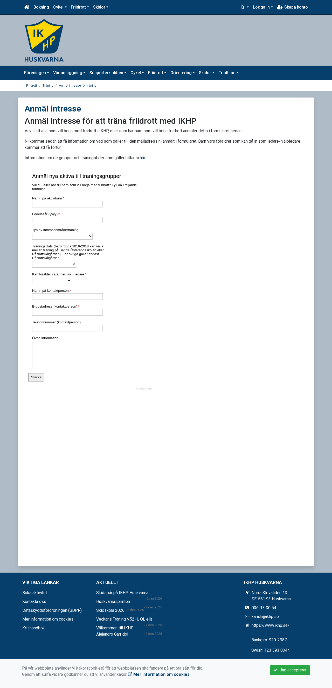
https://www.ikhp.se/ (270, 625)
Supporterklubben (106, 72)
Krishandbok (33, 628)
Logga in (261, 7)
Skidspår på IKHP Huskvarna (122, 592)
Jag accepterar (290, 670)
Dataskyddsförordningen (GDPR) (52, 610)
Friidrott (78, 7)
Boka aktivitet (34, 592)
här (142, 157)
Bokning (41, 7)
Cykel (58, 7)
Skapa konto (292, 7)
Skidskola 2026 (110, 610)
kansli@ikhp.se (265, 616)
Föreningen (35, 72)
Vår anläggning (67, 72)
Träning (48, 85)
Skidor (99, 7)
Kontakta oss (34, 601)
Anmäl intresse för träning (77, 85)
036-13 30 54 (264, 607)
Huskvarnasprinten (113, 601)
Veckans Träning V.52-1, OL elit (124, 619)
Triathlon (227, 72)
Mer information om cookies (47, 619)
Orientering (181, 72)
